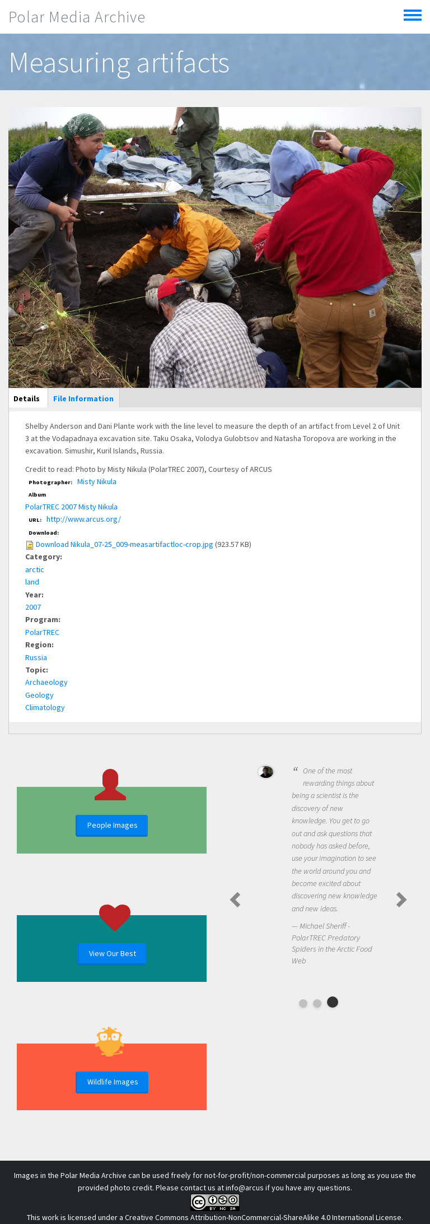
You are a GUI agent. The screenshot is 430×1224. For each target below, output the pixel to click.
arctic (34, 569)
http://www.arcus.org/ (83, 519)
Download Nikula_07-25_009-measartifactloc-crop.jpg (124, 544)
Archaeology (46, 682)
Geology (39, 695)
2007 (33, 607)
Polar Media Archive (77, 17)
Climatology (45, 707)
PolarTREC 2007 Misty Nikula (71, 507)
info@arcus (245, 1188)
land (32, 582)
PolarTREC (42, 632)
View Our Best (112, 953)
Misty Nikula (96, 481)
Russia (36, 657)
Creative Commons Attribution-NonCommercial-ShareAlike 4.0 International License (263, 1217)
